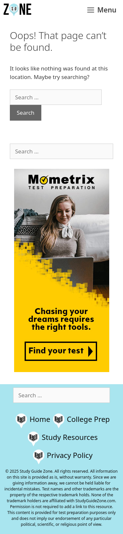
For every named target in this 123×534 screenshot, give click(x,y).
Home (40, 419)
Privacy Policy (69, 455)
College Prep (88, 419)
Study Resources (70, 437)
